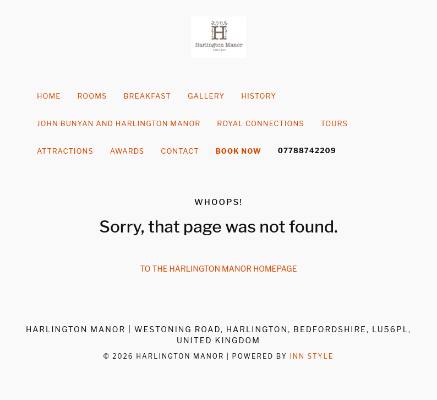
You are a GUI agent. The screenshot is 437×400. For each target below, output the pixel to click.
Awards (127, 151)
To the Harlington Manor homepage (218, 268)
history (258, 95)
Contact (180, 151)
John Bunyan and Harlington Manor (118, 123)
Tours (334, 123)
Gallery (206, 95)
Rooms (92, 95)
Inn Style (311, 356)
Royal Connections (260, 123)
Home (49, 95)
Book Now (238, 151)
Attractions (65, 151)
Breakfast (147, 95)
